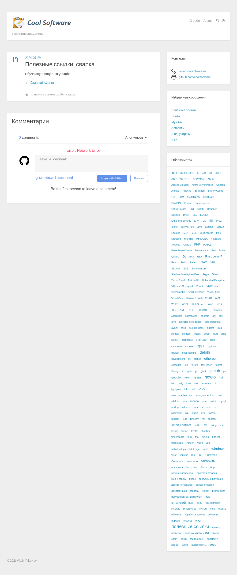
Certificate (208, 197)
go (224, 371)
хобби (60, 94)
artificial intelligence (190, 321)
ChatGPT (176, 203)
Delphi (200, 209)
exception (176, 365)
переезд (187, 520)
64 (210, 173)
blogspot (186, 334)
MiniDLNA (202, 238)
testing (174, 431)
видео (192, 479)
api (213, 316)
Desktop (175, 215)
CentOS (193, 197)
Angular (175, 190)
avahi (174, 327)
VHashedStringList (182, 286)
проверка (176, 533)
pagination (176, 413)
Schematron (199, 268)
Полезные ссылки (183, 110)
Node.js (175, 244)
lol (193, 389)
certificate (187, 339)
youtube (184, 455)
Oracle (187, 244)
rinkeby (194, 418)
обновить (176, 514)
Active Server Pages (202, 185)
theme (184, 431)
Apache (187, 190)
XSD (191, 310)
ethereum (211, 358)
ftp (183, 371)
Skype (205, 274)
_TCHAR (202, 310)
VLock (199, 286)
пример (216, 527)
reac (184, 419)
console (189, 346)
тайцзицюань (197, 539)
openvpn (212, 407)
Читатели (192, 461)
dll (189, 358)
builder (174, 340)
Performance (201, 250)
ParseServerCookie (181, 250)
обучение (213, 514)
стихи (184, 539)
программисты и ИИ (197, 533)
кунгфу (203, 508)
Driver (186, 215)
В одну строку (180, 134)
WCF (218, 298)
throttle (194, 431)
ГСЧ (200, 455)
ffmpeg (174, 371)
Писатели (211, 455)
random (175, 419)
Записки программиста (27, 33)
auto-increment (212, 322)
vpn (208, 443)
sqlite (197, 425)
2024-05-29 (33, 58)
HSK (174, 139)
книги (199, 503)
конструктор (189, 508)
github (214, 371)
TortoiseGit (193, 280)
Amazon (220, 185)
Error (196, 220)
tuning (205, 436)
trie (197, 436)
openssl (198, 407)
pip (186, 413)
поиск (198, 520)
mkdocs (175, 401)
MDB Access (206, 233)
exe (186, 365)
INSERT (220, 220)
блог (195, 467)
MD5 (194, 233)
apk (220, 316)
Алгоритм (177, 128)
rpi (203, 418)
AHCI (218, 173)
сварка (70, 94)
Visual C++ (177, 298)
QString (175, 256)
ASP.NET (185, 179)
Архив (208, 21)
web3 (205, 449)
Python (222, 250)
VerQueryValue (196, 292)
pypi (203, 413)
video (200, 443)
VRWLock (212, 286)
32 (197, 173)
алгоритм (208, 461)
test (221, 425)
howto (210, 377)
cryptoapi (212, 346)
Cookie (188, 203)
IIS (211, 220)
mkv (185, 401)
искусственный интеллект (186, 496)
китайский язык (182, 502)
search (212, 418)
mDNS (201, 389)
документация (179, 491)
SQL (185, 268)
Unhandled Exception (213, 280)
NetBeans (216, 239)
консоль (175, 508)
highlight (197, 377)
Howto (175, 116)
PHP (197, 244)
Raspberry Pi (214, 256)
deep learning (189, 353)
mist (220, 395)
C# (173, 197)
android (205, 315)
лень (212, 508)
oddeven (186, 407)
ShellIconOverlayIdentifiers (185, 274)
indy (180, 383)
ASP (174, 179)
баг (187, 467)
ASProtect (198, 179)
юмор (212, 544)
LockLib (175, 232)
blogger (175, 334)
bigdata (210, 328)
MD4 (186, 233)
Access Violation (179, 185)
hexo (187, 377)
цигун (185, 545)
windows (218, 449)
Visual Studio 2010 (199, 298)
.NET (174, 173)
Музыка (176, 122)
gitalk (203, 371)
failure (195, 365)
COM (181, 197)
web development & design (185, 449)
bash (183, 328)
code (212, 340)
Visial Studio (213, 292)
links (186, 389)
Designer (212, 209)
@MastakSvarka (42, 83)
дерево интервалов (181, 485)
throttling (205, 431)
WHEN (175, 304)
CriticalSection (178, 209)
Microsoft (176, 239)
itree (196, 383)
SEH (212, 262)
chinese (201, 339)
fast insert (206, 364)
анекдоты (177, 467)
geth (190, 371)
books (197, 334)
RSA (199, 256)
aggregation (191, 316)
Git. (204, 220)
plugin (195, 413)
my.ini (213, 401)
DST (191, 209)
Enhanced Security (181, 220)
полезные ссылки (43, 94)
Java (199, 227)
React (174, 262)
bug (215, 333)
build (223, 333)
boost (207, 333)
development (178, 359)
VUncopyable (178, 292)
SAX (204, 262)
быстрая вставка (207, 473)
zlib (193, 455)
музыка (222, 508)
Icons (174, 226)
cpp (200, 345)
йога (208, 497)
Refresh (194, 262)
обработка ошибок (195, 514)
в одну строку (178, 479)
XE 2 (219, 304)
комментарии (213, 503)
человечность (198, 545)
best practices (196, 328)
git (196, 371)
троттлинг (212, 539)
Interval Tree (187, 227)
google (176, 377)
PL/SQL (207, 244)
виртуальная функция (211, 479)
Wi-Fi (210, 304)
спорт (174, 539)
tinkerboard (177, 436)
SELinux (175, 268)
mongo (194, 401)
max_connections (205, 395)
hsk (221, 377)
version (190, 443)
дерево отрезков (205, 485)
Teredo (215, 274)
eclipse (197, 359)
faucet (218, 365)
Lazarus (209, 227)
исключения (218, 491)
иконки (205, 491)
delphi (204, 352)
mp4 (204, 401)
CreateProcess (202, 203)
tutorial (216, 436)
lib (216, 383)
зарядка (194, 491)
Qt (184, 256)
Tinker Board (178, 280)
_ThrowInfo (216, 310)
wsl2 (174, 455)
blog (220, 328)
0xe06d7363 (187, 173)
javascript (206, 383)
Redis (184, 262)
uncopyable (177, 443)
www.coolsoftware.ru (192, 71)
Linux (220, 226)
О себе (195, 21)
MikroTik (188, 239)
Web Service (198, 304)
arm (173, 321)
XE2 (173, 310)
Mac (218, 233)
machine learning (182, 395)
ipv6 (188, 383)
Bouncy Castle (215, 190)
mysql (222, 401)
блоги (204, 467)
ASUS (210, 179)
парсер (175, 520)
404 (204, 173)
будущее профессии (182, 473)
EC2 (194, 215)
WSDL (185, 304)
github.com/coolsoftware (195, 77)
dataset (175, 353)
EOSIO (204, 215)
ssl (205, 425)
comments (176, 346)
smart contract (181, 425)
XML (182, 310)
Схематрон (177, 461)
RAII (191, 256)
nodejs (175, 407)
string (213, 425)
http (173, 383)
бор (212, 467)
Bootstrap (200, 190)
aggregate (176, 316)
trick (190, 437)
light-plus (176, 389)
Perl (213, 250)
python (212, 413)
